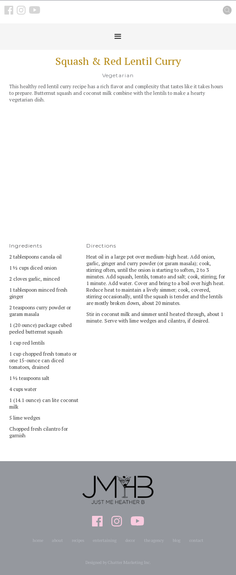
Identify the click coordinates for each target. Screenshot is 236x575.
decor (130, 540)
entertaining (105, 540)
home (38, 540)
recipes (78, 540)
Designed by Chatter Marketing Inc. (118, 562)
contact (196, 540)
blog (177, 540)
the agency (154, 540)
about (57, 540)
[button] (118, 36)
